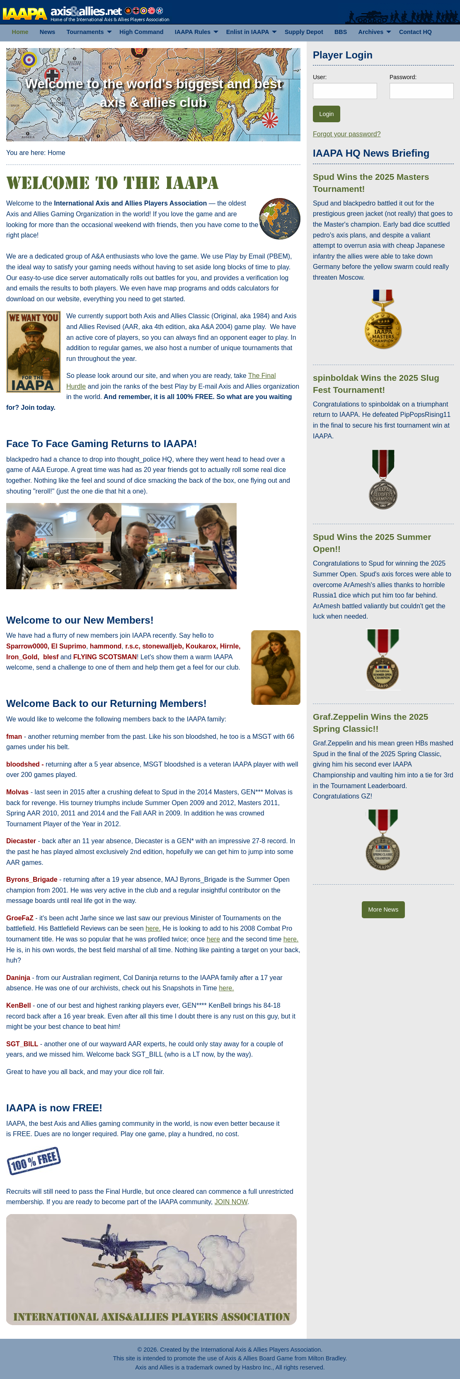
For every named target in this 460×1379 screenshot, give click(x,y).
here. (152, 928)
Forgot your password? (347, 134)
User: (320, 77)
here (213, 939)
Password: (403, 77)
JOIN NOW (231, 1201)
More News (383, 909)
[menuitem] (20, 32)
